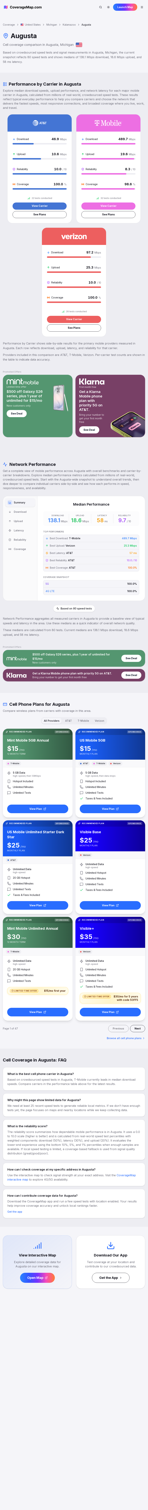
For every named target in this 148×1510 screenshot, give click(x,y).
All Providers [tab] (51, 721)
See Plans (39, 214)
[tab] (20, 502)
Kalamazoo (69, 24)
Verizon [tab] (99, 721)
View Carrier (40, 206)
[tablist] (20, 548)
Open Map (37, 1278)
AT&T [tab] (68, 721)
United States (31, 24)
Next (138, 1028)
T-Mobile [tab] (83, 721)
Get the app (14, 1212)
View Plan (37, 809)
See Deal (16, 413)
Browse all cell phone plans (126, 1038)
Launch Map (125, 7)
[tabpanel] (91, 548)
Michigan (51, 24)
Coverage (9, 24)
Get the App (110, 1278)
